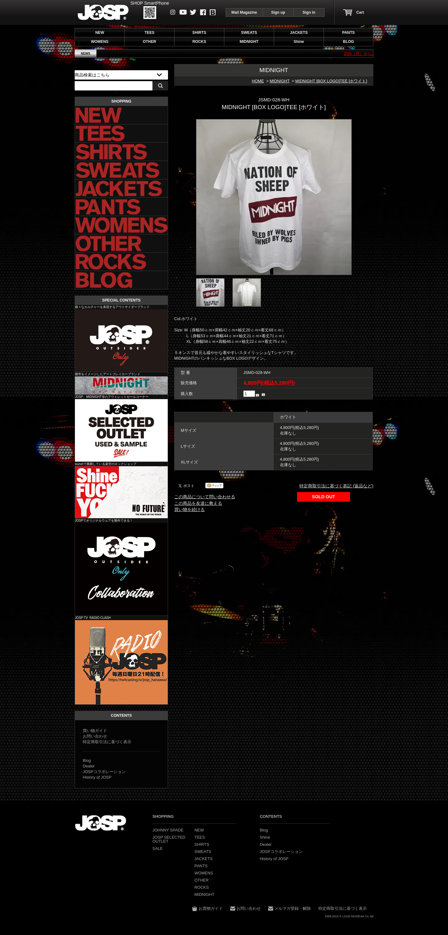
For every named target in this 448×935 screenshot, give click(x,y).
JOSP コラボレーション (121, 569)
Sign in (309, 12)
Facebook (203, 12)
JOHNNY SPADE (103, 12)
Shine (121, 492)
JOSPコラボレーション (104, 771)
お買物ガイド (210, 908)
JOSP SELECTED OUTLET (121, 430)
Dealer (89, 766)
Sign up (278, 12)
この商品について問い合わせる (204, 496)
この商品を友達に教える (198, 503)
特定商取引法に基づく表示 (107, 741)
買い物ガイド (95, 730)
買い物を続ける (189, 509)
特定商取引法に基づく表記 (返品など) (336, 485)
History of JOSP (97, 777)
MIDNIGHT (280, 81)
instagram (172, 12)
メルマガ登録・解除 (292, 908)
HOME (258, 81)
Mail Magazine (244, 12)
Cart (360, 12)
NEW (99, 32)
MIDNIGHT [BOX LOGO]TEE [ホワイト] (331, 81)
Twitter (193, 12)
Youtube (183, 12)
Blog (213, 12)
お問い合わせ (95, 736)
